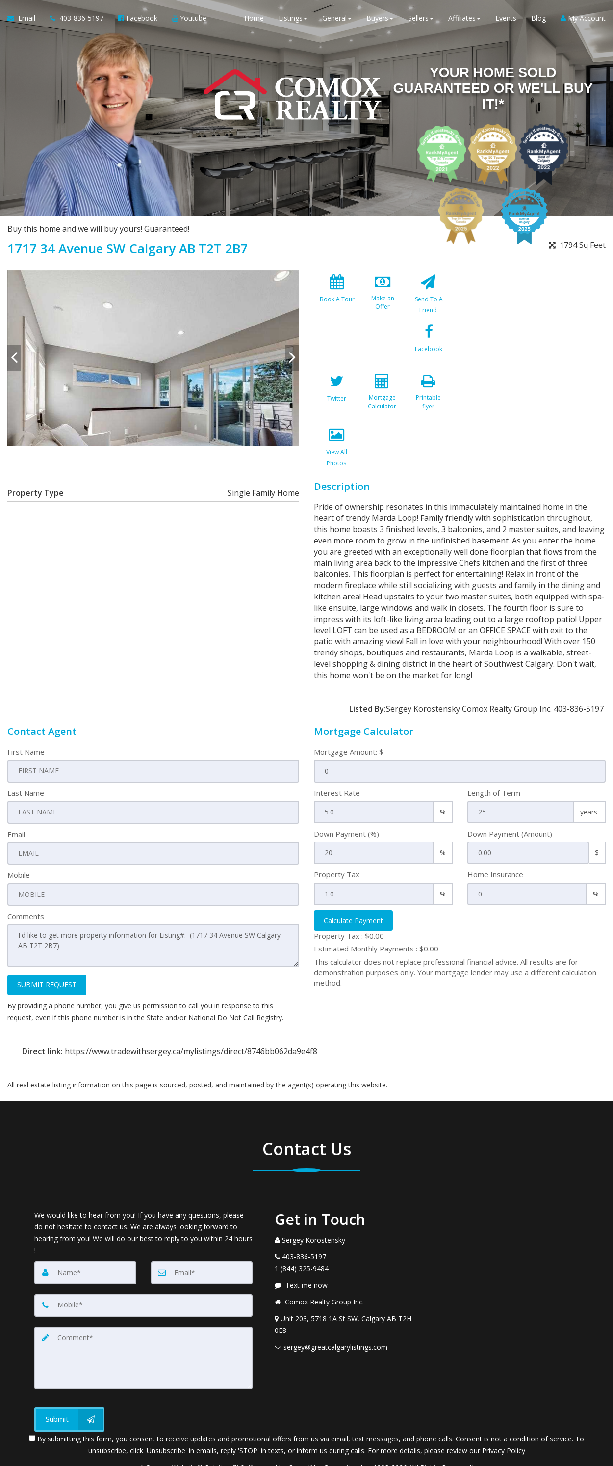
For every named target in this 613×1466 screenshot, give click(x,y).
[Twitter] (382, 350)
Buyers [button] (379, 19)
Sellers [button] (421, 19)
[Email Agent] (25, 19)
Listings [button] (293, 19)
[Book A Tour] (337, 297)
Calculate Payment (353, 887)
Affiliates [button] (464, 19)
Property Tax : (349, 902)
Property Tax (336, 841)
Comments (25, 882)
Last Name (25, 759)
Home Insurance (495, 841)
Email (16, 800)
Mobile (18, 841)
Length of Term (493, 759)
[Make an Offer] (382, 297)
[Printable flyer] (337, 404)
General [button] (337, 19)
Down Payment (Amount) (509, 800)
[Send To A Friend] (428, 297)
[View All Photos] (382, 404)
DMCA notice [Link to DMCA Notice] (306, 1455)
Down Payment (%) (346, 800)
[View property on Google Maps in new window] (536, 343)
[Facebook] (337, 350)
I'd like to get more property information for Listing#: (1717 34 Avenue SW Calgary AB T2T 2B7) (153, 912)
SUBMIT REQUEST (47, 950)
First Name (26, 719)
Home (254, 19)
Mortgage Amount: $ (348, 719)
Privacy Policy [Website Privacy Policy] (503, 1414)
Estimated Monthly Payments (376, 916)
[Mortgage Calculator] (428, 350)
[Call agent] (77, 19)
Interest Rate (337, 759)
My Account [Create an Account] (583, 19)
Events (505, 19)
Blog (538, 19)
